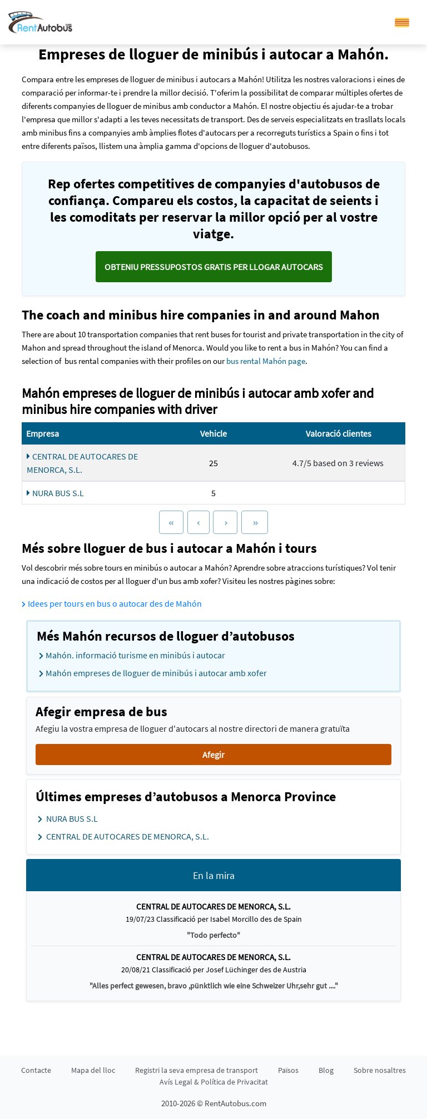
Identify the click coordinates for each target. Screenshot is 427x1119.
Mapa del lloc (93, 1070)
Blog (326, 1070)
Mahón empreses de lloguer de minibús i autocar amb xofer (153, 673)
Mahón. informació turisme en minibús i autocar (132, 656)
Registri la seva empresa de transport (196, 1070)
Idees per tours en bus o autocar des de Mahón (112, 603)
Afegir (213, 754)
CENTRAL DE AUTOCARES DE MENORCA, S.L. (82, 463)
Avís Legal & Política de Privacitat (214, 1082)
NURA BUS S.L (55, 492)
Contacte (36, 1070)
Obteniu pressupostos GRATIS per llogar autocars (214, 266)
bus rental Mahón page (265, 361)
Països (288, 1070)
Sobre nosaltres (380, 1070)
